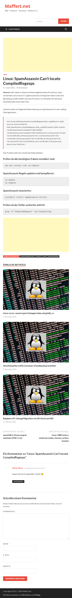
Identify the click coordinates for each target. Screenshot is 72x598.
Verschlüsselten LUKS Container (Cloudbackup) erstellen (29, 365)
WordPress (26, 595)
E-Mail (7, 555)
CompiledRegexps (27, 256)
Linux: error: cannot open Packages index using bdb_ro (28, 313)
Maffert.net (17, 6)
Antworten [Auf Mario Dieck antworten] (18, 481)
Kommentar (9, 511)
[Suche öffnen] (66, 29)
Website (7, 566)
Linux (5, 74)
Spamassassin (53, 256)
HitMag (37, 595)
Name (6, 544)
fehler (38, 256)
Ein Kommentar (22, 88)
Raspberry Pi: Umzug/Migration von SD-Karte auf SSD (28, 418)
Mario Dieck (17, 468)
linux (44, 256)
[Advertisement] (37, 55)
